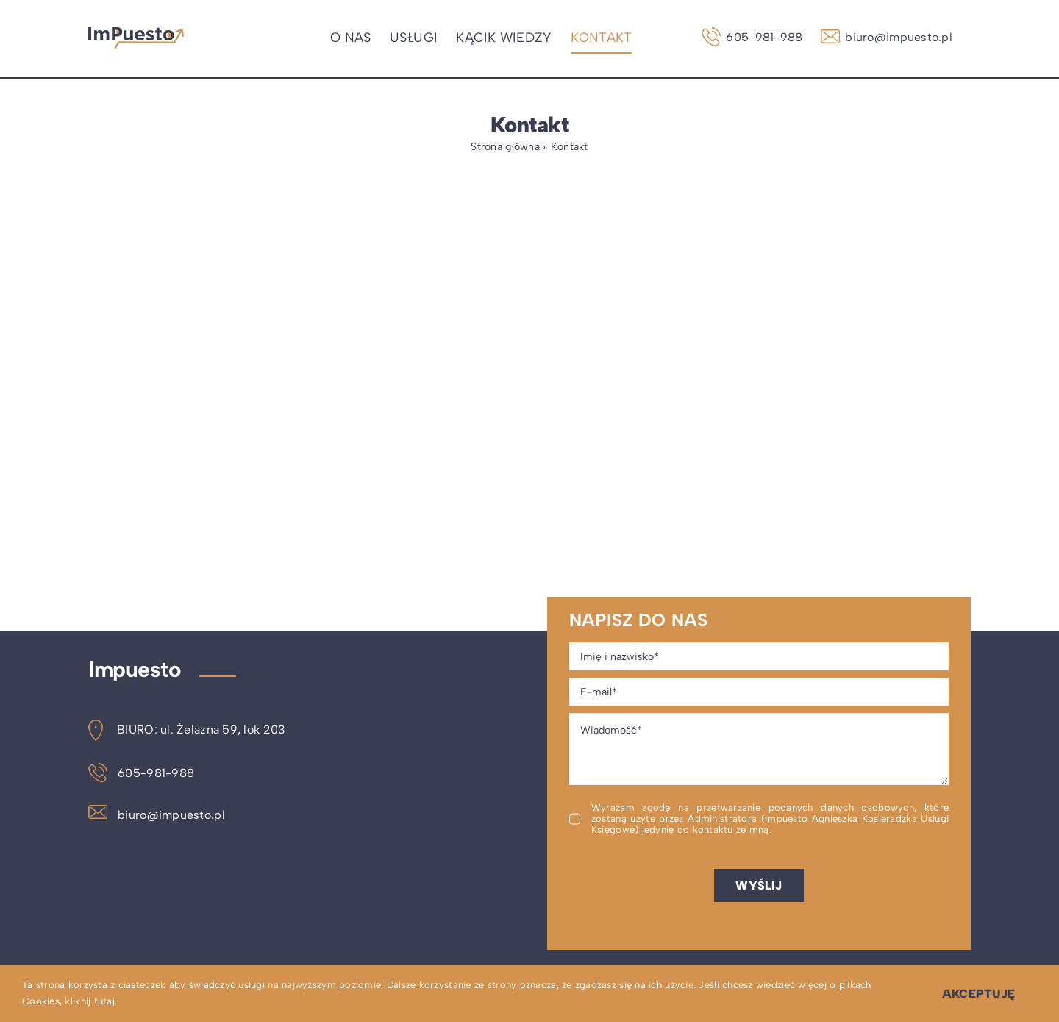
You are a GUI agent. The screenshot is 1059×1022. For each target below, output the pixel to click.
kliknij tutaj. (91, 1001)
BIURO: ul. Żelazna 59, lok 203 (186, 730)
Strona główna (505, 147)
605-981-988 (141, 773)
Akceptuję (978, 994)
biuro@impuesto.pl (156, 815)
